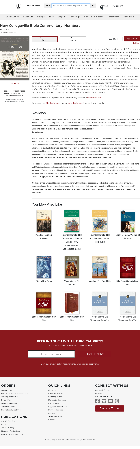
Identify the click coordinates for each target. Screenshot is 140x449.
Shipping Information (10, 397)
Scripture (62, 17)
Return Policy (6, 400)
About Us (52, 390)
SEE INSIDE (14, 84)
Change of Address (9, 403)
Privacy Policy (81, 440)
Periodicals (128, 17)
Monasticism (113, 17)
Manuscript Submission (57, 400)
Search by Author (55, 397)
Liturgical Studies (45, 17)
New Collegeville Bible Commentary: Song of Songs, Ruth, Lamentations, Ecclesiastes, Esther (72, 242)
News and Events (55, 393)
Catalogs (51, 413)
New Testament (75, 103)
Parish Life (28, 17)
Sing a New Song (44, 281)
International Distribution (11, 410)
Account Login (7, 390)
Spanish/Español (55, 416)
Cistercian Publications (10, 431)
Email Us (98, 393)
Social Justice (12, 17)
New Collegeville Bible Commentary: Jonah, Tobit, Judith (100, 238)
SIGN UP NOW (95, 354)
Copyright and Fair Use (57, 407)
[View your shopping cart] (101, 8)
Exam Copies (53, 403)
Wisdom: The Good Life (100, 281)
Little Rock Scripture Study (12, 434)
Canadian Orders (8, 407)
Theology (75, 17)
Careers (51, 420)
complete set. (94, 97)
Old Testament (53, 103)
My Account (117, 6)
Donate (104, 6)
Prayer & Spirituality (93, 17)
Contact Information (103, 390)
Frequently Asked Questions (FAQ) (15, 393)
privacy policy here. (59, 364)
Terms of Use (91, 440)
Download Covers (55, 410)
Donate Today (109, 408)
